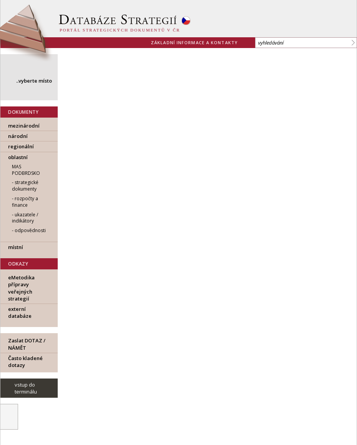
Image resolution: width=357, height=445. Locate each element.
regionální (21, 146)
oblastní (18, 157)
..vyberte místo (34, 80)
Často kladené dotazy (25, 362)
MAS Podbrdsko (26, 169)
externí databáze (20, 312)
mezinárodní (24, 125)
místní (15, 247)
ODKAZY (18, 264)
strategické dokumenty (25, 185)
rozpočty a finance (25, 201)
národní (18, 136)
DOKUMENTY (23, 112)
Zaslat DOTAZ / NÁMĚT (26, 344)
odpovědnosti (30, 230)
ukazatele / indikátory (25, 217)
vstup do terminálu (26, 388)
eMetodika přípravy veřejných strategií (21, 288)
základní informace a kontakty (194, 42)
